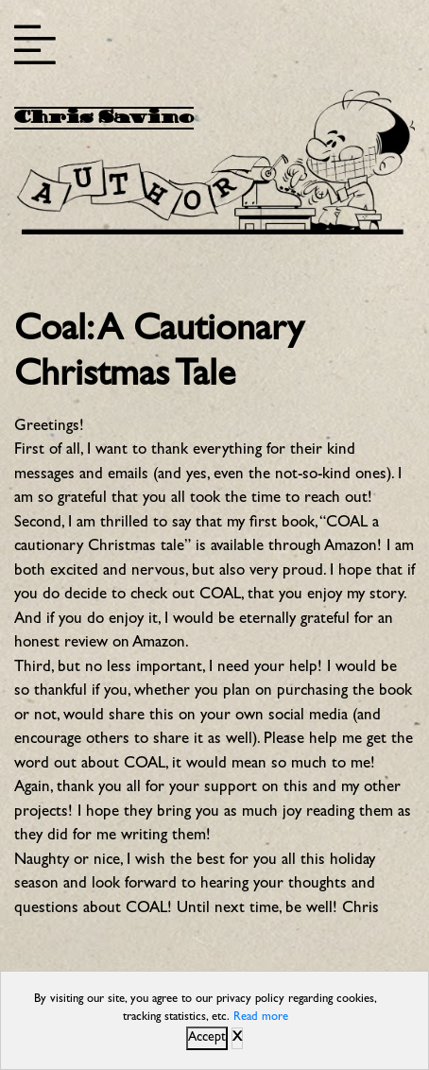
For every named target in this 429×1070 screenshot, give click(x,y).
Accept (207, 1037)
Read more (260, 1017)
